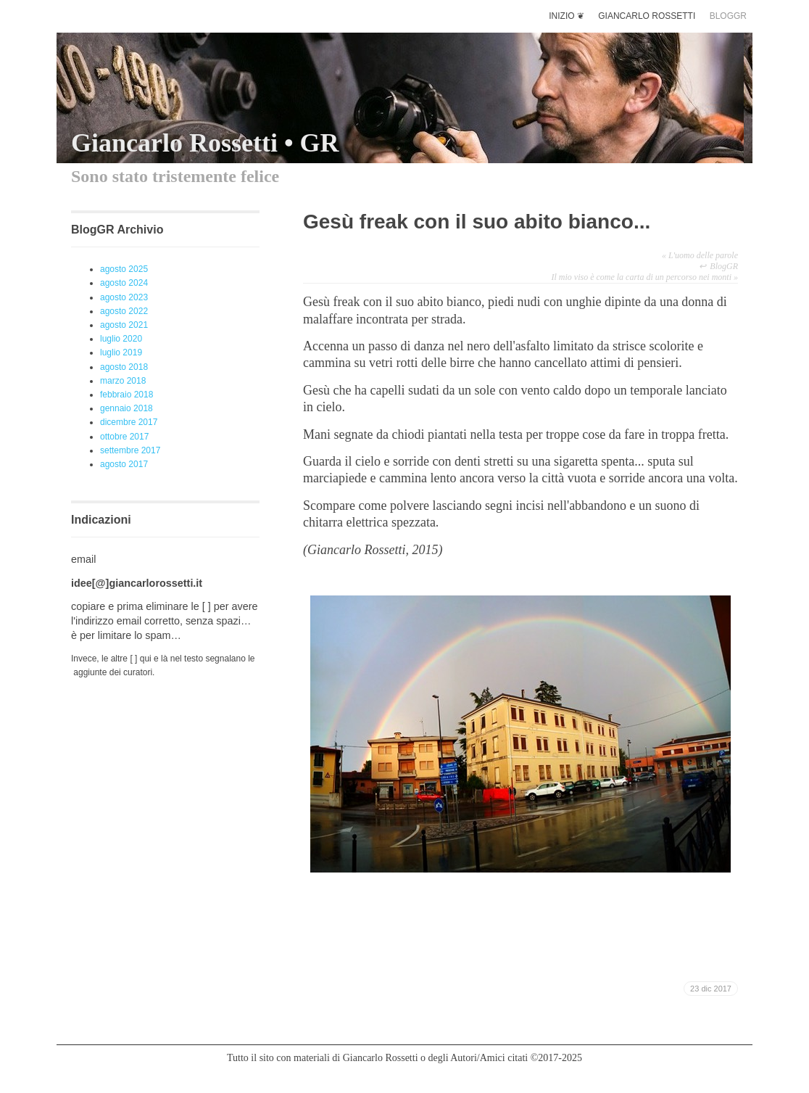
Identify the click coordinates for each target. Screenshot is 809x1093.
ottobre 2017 (124, 437)
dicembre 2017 (128, 422)
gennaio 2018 (126, 408)
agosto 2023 (124, 297)
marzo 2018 (123, 381)
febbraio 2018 (126, 394)
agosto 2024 (124, 283)
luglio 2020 (121, 339)
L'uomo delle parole (700, 255)
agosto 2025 (124, 269)
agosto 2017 (124, 464)
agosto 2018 (124, 367)
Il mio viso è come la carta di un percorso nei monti (644, 277)
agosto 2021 (124, 325)
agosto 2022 (124, 311)
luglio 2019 (121, 352)
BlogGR (724, 266)
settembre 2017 (130, 450)
